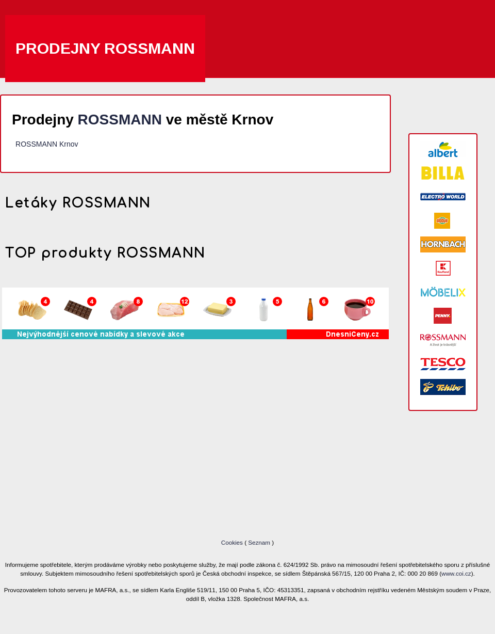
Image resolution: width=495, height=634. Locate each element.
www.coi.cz (456, 573)
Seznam (259, 542)
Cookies (232, 542)
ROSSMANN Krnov (46, 144)
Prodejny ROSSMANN (105, 48)
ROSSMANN (120, 120)
